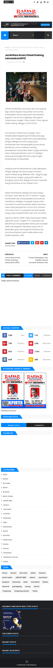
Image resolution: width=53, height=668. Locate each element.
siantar (6, 549)
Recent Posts (14, 425)
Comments (39, 425)
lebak (5, 523)
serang (6, 544)
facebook (47, 276)
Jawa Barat (7, 509)
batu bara (6, 483)
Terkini (5, 562)
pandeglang (7, 540)
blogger (28, 276)
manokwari (7, 527)
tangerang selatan (10, 557)
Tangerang (7, 553)
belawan (6, 492)
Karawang (7, 518)
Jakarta (6, 505)
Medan (5, 531)
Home (7, 47)
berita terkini (8, 496)
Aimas (5, 475)
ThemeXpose (31, 665)
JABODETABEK (7, 501)
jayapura (6, 514)
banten (5, 479)
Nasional (6, 536)
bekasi (5, 488)
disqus (37, 276)
